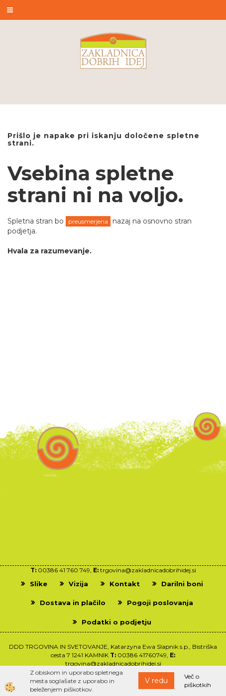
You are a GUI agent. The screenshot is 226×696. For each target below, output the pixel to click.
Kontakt (125, 584)
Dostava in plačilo (73, 603)
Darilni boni (182, 584)
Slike (38, 584)
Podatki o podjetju (116, 622)
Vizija (78, 584)
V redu (156, 680)
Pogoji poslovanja (160, 603)
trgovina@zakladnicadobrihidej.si (148, 570)
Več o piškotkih (197, 681)
